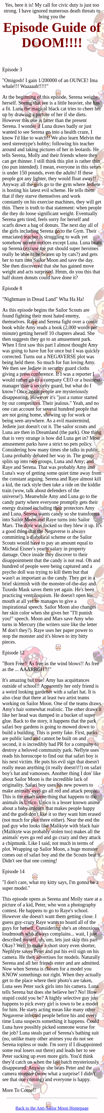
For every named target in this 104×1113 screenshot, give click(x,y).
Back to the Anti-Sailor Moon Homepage (52, 1108)
